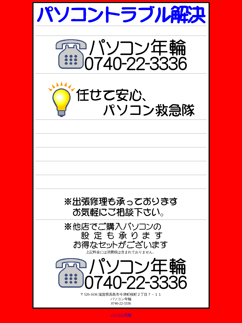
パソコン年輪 (121, 315)
